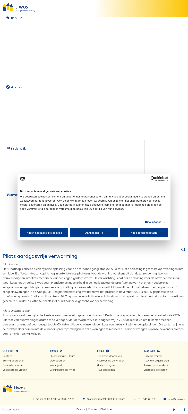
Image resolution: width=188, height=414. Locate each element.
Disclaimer (106, 409)
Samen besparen (93, 34)
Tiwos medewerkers (156, 365)
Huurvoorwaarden (15, 40)
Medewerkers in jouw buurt (124, 161)
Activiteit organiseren (156, 360)
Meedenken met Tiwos (137, 34)
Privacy (80, 409)
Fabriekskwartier (14, 176)
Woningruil (10, 126)
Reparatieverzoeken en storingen (58, 47)
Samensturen (11, 217)
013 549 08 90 (146, 399)
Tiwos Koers (11, 234)
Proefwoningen (92, 46)
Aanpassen (94, 232)
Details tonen (153, 221)
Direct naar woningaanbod (13, 112)
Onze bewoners (84, 165)
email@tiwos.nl (176, 399)
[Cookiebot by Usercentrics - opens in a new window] (153, 178)
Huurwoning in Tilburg (62, 356)
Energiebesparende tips (98, 57)
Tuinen (86, 52)
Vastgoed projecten (155, 369)
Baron (7, 171)
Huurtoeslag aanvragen (110, 360)
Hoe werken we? (14, 211)
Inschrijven (10, 104)
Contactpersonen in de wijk (124, 172)
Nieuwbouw (14, 159)
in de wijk (18, 148)
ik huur (16, 18)
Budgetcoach (11, 57)
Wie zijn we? (15, 205)
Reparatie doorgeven (109, 356)
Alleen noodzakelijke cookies (44, 232)
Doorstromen (11, 120)
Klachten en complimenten (139, 51)
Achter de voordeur (86, 171)
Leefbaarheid (86, 159)
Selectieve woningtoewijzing (15, 134)
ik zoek (16, 87)
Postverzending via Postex (20, 75)
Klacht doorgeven (107, 365)
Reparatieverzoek (54, 39)
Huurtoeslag (11, 63)
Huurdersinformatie (22, 28)
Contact (7, 356)
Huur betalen (11, 46)
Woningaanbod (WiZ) (62, 369)
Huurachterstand (14, 52)
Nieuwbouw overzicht (17, 165)
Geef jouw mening (139, 28)
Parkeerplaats (32, 98)
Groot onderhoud (48, 161)
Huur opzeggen (13, 69)
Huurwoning (15, 98)
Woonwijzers (51, 61)
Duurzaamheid (96, 28)
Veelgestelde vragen (15, 369)
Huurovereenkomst (15, 34)
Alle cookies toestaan (144, 232)
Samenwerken (12, 223)
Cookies (92, 409)
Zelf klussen (50, 72)
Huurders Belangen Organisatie (135, 43)
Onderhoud (50, 55)
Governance (11, 228)
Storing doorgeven (13, 360)
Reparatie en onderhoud (55, 30)
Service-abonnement (56, 67)
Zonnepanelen (91, 40)
